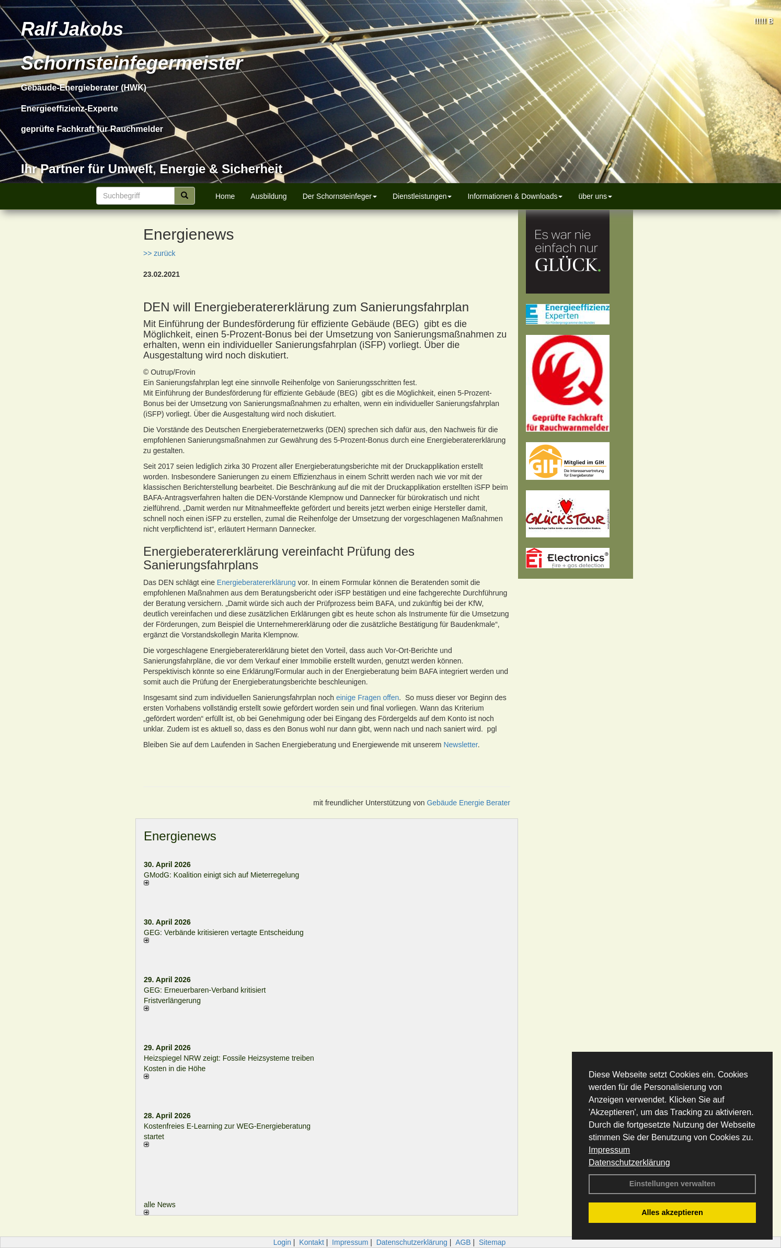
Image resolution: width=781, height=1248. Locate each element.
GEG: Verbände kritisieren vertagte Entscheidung (224, 932)
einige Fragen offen (367, 697)
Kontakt (311, 1242)
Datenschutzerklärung (629, 1162)
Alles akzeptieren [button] (672, 1212)
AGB (463, 1242)
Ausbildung (268, 196)
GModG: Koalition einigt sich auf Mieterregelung (221, 875)
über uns (595, 196)
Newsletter (460, 744)
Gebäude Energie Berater (468, 803)
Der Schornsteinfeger (340, 196)
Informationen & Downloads (514, 196)
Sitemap (492, 1242)
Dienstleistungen (422, 196)
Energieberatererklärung (256, 582)
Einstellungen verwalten (672, 1183)
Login (282, 1242)
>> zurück (159, 253)
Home (225, 196)
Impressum (609, 1149)
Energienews (180, 836)
